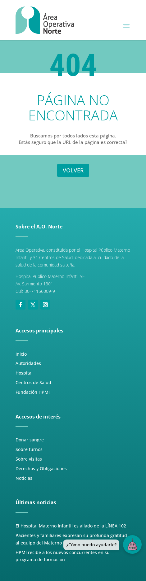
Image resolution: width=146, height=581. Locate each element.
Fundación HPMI (33, 392)
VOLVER (73, 170)
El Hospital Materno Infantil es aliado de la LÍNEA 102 (71, 526)
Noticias (24, 478)
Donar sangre (30, 440)
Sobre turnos (29, 449)
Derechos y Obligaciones (41, 468)
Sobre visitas (29, 459)
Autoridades (28, 363)
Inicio (21, 354)
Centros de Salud (33, 382)
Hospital (24, 373)
